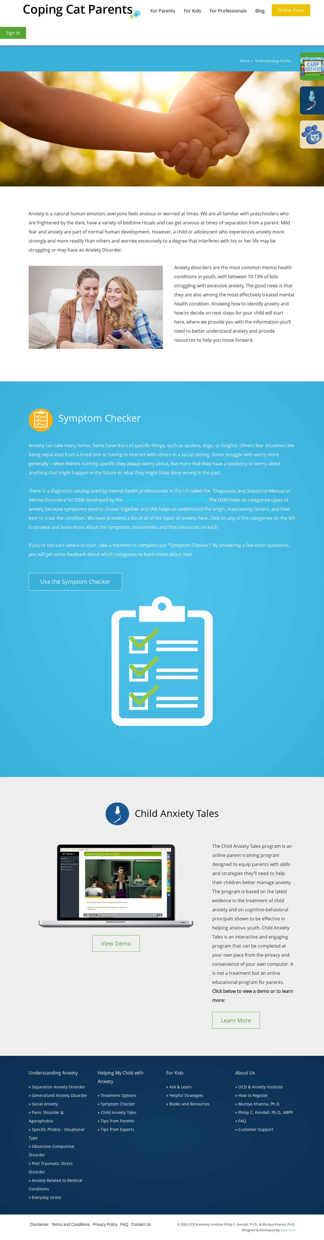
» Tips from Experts (116, 1129)
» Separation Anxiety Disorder (57, 1087)
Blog (260, 11)
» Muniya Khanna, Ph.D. (257, 1104)
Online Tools (291, 10)
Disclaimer (39, 1224)
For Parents (162, 11)
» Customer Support (254, 1129)
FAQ (124, 1224)
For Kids (192, 11)
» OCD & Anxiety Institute (259, 1087)
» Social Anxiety (43, 1104)
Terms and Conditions (70, 1224)
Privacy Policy (105, 1224)
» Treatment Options (117, 1095)
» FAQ (240, 1121)
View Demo (116, 943)
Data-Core (288, 1230)
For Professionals (228, 11)
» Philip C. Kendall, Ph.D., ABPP (264, 1112)
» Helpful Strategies (184, 1095)
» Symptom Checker (116, 1104)
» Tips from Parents (116, 1121)
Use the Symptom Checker (75, 581)
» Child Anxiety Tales (117, 1112)
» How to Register (251, 1095)
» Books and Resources (188, 1104)
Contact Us (141, 1224)
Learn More (236, 1020)
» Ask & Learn (179, 1087)
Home (245, 60)
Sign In (13, 33)
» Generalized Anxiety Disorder (58, 1095)
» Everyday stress (45, 1197)
